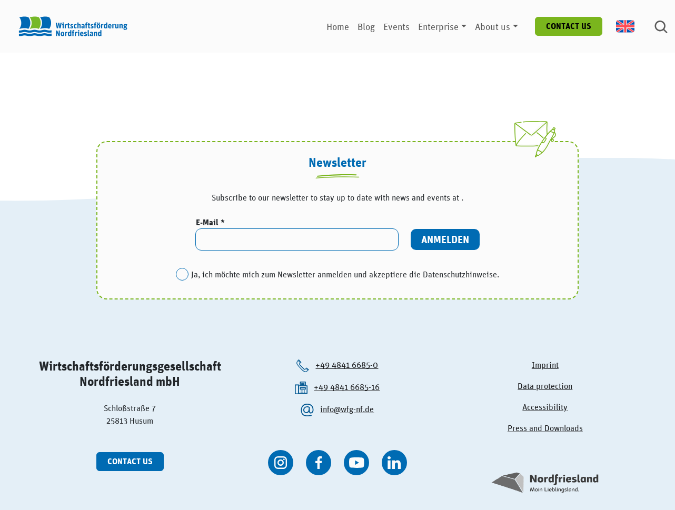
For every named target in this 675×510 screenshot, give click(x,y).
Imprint (545, 364)
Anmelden (445, 239)
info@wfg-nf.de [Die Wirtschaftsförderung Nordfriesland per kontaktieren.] (347, 409)
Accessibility (545, 407)
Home (337, 26)
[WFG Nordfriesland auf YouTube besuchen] (356, 462)
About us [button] (492, 26)
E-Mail (208, 222)
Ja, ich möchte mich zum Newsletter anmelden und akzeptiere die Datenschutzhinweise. (345, 274)
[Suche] (661, 26)
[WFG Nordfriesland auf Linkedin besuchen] (394, 462)
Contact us (568, 26)
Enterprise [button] (438, 26)
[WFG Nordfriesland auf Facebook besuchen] (318, 462)
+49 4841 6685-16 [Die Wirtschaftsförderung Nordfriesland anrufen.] (347, 387)
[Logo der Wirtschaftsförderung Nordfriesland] (70, 26)
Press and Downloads (545, 428)
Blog (366, 26)
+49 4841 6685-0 (346, 364)
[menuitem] (631, 26)
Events (396, 26)
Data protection (545, 386)
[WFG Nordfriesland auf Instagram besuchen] (280, 462)
